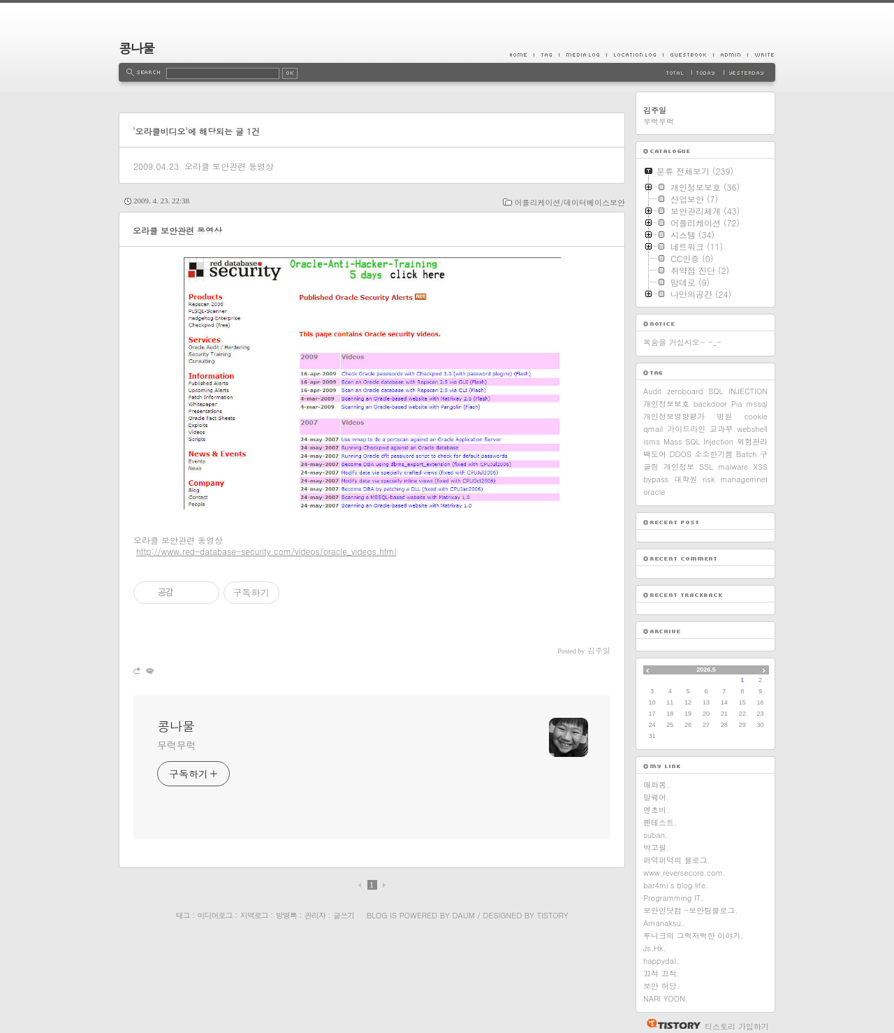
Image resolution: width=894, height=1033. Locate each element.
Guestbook (688, 54)
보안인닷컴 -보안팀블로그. (690, 910)
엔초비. (656, 809)
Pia (736, 403)
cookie (756, 416)
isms (651, 441)
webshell (752, 429)
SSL (706, 466)
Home (522, 54)
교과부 (721, 429)
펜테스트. (660, 822)
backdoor (710, 403)
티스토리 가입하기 (737, 1026)
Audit (652, 391)
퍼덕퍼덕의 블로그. (676, 860)
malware (733, 466)
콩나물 (136, 48)
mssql (757, 403)
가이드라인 (686, 429)
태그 (182, 915)
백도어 (654, 454)
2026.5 (706, 669)
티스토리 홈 (670, 1024)
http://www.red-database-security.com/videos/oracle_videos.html (266, 551)
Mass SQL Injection (698, 441)
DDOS (680, 454)
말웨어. (656, 797)
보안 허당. (661, 986)
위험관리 (752, 441)
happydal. (661, 960)
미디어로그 (215, 915)
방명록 (286, 915)
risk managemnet (735, 479)
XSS (760, 466)
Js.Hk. (654, 948)
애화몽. (656, 784)
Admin (730, 54)
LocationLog (634, 54)
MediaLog (582, 54)
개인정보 (679, 466)
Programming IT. (673, 898)
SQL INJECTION (738, 391)
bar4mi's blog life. (675, 885)
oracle (654, 491)
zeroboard (685, 391)
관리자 (315, 915)
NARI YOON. (665, 998)
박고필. (656, 847)
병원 (724, 416)
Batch (746, 454)
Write (761, 54)
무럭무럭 (176, 745)
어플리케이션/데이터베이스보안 (569, 202)
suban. (655, 835)
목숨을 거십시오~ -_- (682, 342)
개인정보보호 (666, 403)
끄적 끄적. (661, 973)
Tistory (553, 915)
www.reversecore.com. (684, 872)
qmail (653, 429)
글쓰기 (343, 915)
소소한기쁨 (713, 454)
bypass (655, 479)
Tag (546, 54)
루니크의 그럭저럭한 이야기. (693, 935)
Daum (464, 915)
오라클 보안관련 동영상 (229, 166)
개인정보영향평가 (674, 416)
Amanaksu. (663, 923)
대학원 (685, 479)
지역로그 (254, 915)
